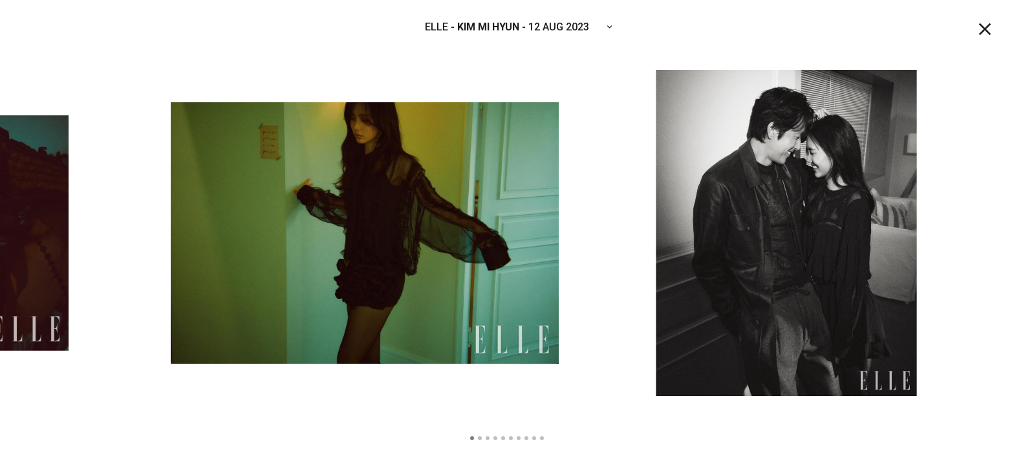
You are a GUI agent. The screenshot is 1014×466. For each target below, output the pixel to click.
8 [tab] (526, 438)
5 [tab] (503, 438)
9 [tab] (534, 438)
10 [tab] (542, 438)
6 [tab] (511, 438)
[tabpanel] (507, 233)
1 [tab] (472, 438)
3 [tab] (488, 438)
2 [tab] (480, 438)
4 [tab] (495, 438)
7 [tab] (519, 438)
